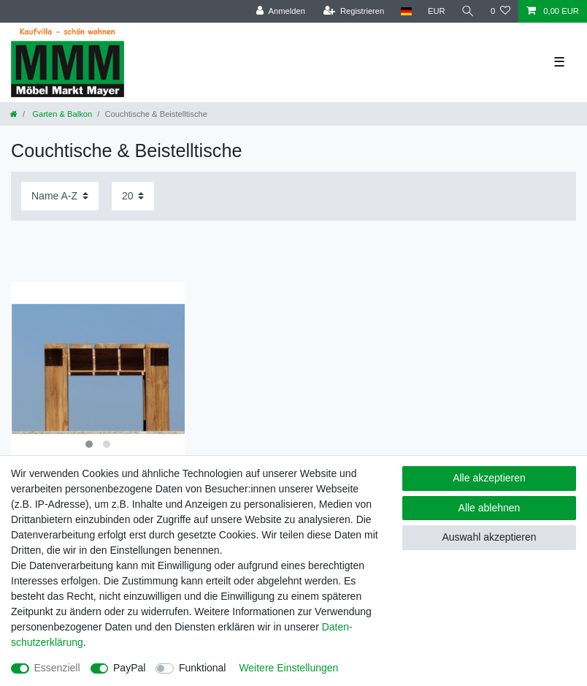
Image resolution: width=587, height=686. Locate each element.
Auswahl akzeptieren (489, 537)
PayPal (129, 668)
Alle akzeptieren (489, 478)
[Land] (405, 11)
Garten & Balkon (61, 114)
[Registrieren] (353, 11)
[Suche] (468, 11)
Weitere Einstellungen (288, 668)
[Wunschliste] (500, 11)
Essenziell (57, 668)
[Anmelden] (280, 11)
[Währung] (436, 11)
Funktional (202, 668)
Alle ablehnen (490, 508)
